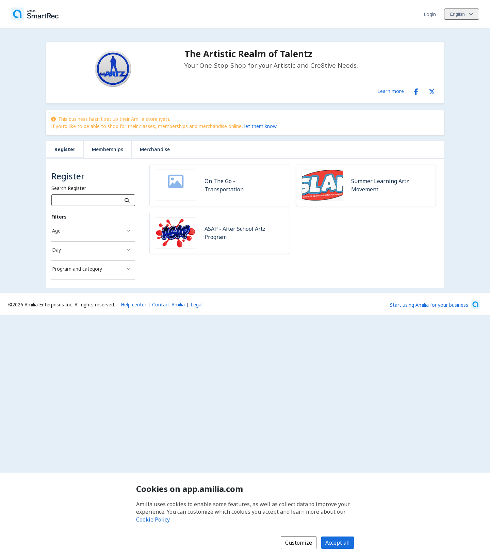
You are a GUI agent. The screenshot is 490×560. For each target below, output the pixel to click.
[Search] (127, 200)
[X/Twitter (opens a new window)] (432, 90)
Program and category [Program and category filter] (77, 269)
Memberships (107, 149)
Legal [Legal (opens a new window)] (196, 304)
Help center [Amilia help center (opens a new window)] (133, 304)
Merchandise (155, 149)
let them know (260, 126)
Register (64, 149)
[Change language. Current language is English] (461, 14)
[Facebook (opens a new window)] (416, 90)
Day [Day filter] (56, 249)
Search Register (68, 188)
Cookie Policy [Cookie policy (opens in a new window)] (152, 519)
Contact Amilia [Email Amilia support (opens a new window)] (168, 304)
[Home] (35, 13)
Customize (298, 542)
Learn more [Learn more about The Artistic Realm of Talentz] (390, 90)
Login (430, 14)
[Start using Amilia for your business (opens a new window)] (435, 304)
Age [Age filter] (56, 230)
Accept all (337, 542)
